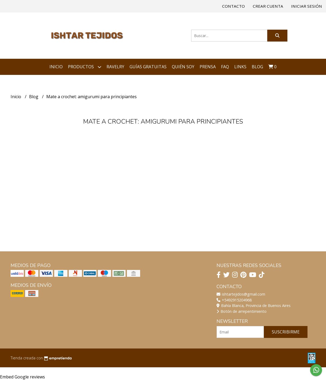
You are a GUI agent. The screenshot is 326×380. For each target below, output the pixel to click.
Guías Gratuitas (148, 67)
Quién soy (183, 67)
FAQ (225, 67)
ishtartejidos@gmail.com (241, 294)
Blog (257, 67)
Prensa (208, 67)
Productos (84, 67)
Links (240, 67)
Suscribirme (286, 332)
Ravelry (115, 67)
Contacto (233, 6)
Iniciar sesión (306, 6)
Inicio (56, 67)
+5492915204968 (234, 299)
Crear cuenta (268, 6)
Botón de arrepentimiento (242, 311)
